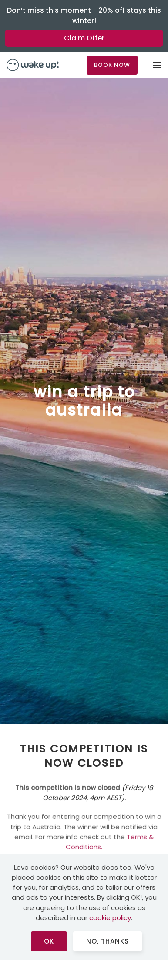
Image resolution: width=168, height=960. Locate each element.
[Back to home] (33, 65)
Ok (49, 941)
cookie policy (110, 917)
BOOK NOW (112, 65)
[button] (157, 65)
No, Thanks (107, 941)
